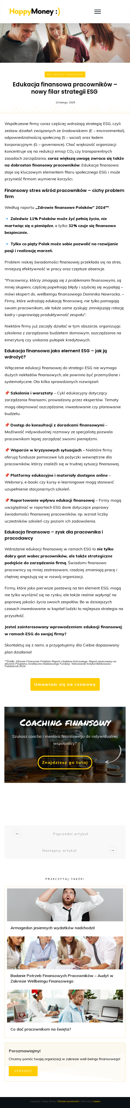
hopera (96, 1101)
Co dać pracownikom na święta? (65, 1012)
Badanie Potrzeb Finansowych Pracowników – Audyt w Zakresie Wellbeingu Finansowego (65, 961)
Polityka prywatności (68, 1101)
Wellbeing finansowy (65, 74)
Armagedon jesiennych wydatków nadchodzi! (65, 911)
